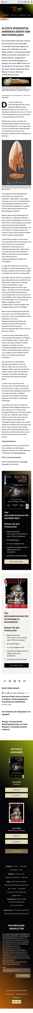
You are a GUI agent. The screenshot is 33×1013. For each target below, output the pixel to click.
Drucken (10, 680)
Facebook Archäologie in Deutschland (17, 913)
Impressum (16, 997)
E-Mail (4, 967)
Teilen (15, 680)
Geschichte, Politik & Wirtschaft (16, 892)
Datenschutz (9, 994)
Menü (5, 2)
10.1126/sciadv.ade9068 (13, 457)
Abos (29, 15)
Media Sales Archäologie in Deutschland (16, 885)
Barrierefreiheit (22, 994)
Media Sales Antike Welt (19, 881)
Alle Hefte (16, 795)
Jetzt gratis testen (16, 561)
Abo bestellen (16, 851)
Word (5, 680)
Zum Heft (16, 790)
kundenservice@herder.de (16, 902)
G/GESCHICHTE (16, 895)
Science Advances (19, 453)
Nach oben (16, 1002)
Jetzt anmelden (23, 975)
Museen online (19, 874)
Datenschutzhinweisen (13, 964)
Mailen (25, 680)
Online (6, 15)
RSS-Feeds (25, 877)
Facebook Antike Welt (22, 910)
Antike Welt (13, 15)
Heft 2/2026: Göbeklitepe (15, 693)
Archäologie (21, 888)
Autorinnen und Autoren (12, 877)
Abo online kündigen (16, 905)
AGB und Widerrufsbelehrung (16, 990)
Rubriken (4, 19)
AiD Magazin (22, 15)
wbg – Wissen (12, 888)
